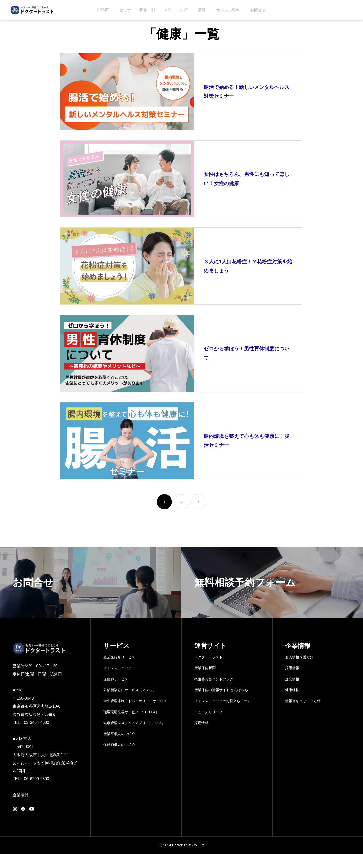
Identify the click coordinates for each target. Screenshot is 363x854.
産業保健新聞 (205, 668)
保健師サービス (115, 679)
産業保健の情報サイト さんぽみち (221, 690)
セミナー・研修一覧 (137, 10)
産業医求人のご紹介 (119, 734)
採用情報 (201, 723)
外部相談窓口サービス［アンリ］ (129, 690)
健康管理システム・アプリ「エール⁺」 (134, 723)
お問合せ (258, 10)
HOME (103, 10)
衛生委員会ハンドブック (213, 679)
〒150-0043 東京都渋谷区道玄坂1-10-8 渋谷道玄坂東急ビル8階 (36, 706)
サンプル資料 (228, 10)
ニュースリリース (208, 712)
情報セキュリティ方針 (302, 701)
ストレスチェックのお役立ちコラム (222, 701)
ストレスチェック (117, 668)
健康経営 (292, 690)
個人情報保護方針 (299, 657)
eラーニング (176, 10)
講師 (202, 10)
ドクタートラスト (208, 657)
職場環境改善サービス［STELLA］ (131, 712)
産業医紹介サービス (119, 657)
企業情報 (21, 795)
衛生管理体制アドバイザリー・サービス (135, 701)
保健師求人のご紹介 (119, 745)
